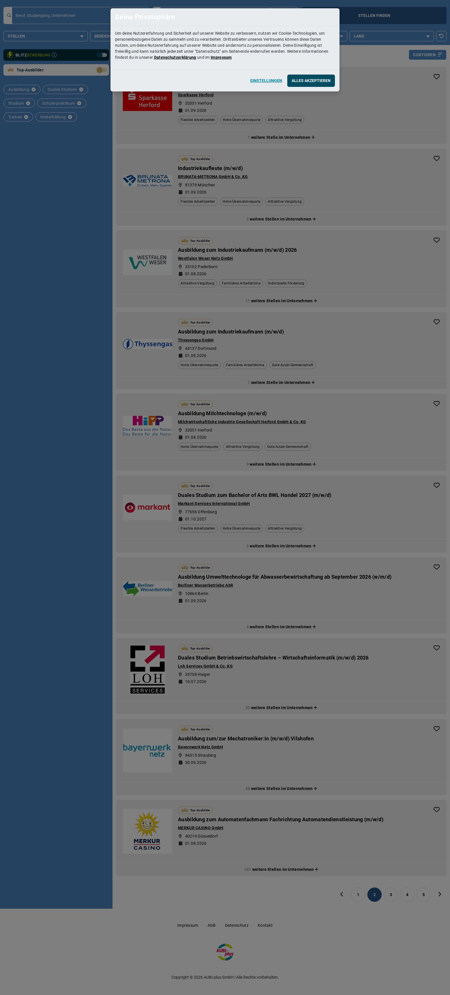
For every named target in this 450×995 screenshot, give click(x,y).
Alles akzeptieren (311, 80)
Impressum (221, 57)
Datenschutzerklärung (175, 57)
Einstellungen (266, 80)
